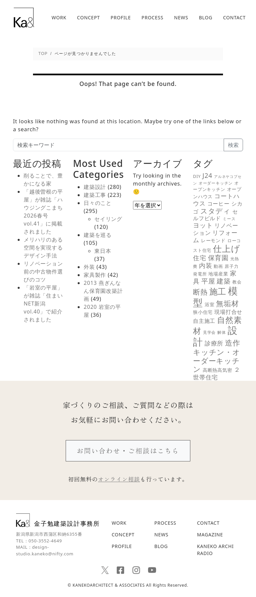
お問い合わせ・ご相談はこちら (128, 450)
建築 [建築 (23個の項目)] (224, 281)
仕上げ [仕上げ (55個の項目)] (226, 249)
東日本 (102, 251)
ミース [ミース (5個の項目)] (229, 218)
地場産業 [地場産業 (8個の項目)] (218, 274)
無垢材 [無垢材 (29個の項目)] (227, 303)
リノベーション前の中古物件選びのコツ (43, 271)
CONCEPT (88, 17)
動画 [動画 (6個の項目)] (218, 266)
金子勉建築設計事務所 (58, 520)
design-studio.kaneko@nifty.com (45, 550)
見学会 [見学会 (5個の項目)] (209, 332)
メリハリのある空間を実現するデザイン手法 (43, 247)
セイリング (108, 219)
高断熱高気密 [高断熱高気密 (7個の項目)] (217, 370)
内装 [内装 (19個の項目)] (205, 265)
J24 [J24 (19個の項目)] (207, 175)
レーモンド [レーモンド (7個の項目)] (213, 241)
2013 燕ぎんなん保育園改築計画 (103, 290)
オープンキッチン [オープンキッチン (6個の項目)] (216, 186)
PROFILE (121, 17)
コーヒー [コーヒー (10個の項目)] (218, 203)
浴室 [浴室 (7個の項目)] (210, 304)
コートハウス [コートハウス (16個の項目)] (216, 199)
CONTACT (234, 17)
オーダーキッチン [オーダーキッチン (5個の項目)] (216, 183)
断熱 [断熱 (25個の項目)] (200, 292)
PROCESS (153, 17)
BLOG (205, 17)
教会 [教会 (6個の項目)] (237, 282)
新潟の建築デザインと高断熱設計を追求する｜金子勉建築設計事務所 (24, 18)
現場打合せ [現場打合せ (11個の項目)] (228, 311)
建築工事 (95, 195)
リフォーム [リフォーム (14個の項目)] (215, 236)
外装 (89, 267)
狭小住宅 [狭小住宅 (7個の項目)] (203, 312)
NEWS (181, 17)
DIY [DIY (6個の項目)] (197, 176)
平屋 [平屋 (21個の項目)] (208, 281)
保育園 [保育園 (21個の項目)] (218, 257)
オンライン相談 (119, 479)
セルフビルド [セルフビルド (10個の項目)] (215, 215)
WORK (59, 17)
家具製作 (95, 275)
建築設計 (95, 187)
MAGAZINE (210, 534)
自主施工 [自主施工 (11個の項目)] (204, 320)
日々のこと (98, 203)
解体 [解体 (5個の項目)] (221, 332)
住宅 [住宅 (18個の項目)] (199, 258)
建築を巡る (98, 235)
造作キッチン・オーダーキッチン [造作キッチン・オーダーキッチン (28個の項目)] (216, 356)
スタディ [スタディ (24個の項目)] (215, 211)
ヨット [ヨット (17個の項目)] (203, 225)
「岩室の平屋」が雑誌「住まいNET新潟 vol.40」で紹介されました (43, 303)
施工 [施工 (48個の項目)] (218, 291)
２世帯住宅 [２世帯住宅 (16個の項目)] (216, 373)
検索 (233, 145)
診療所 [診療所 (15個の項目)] (214, 343)
